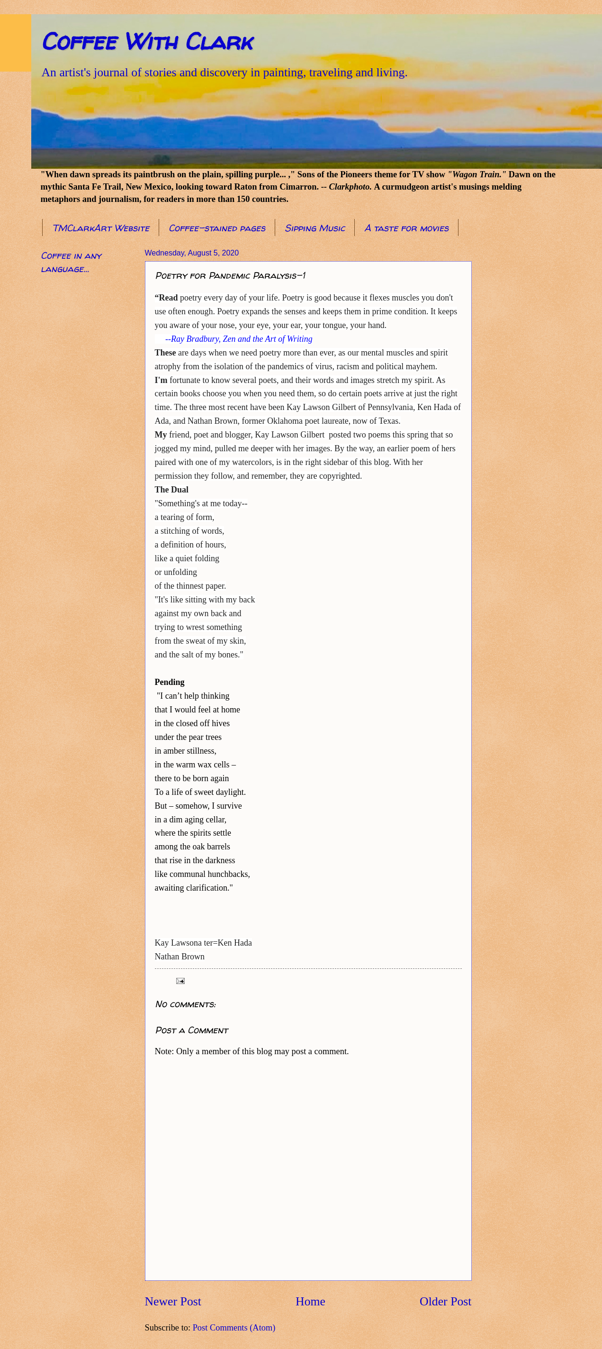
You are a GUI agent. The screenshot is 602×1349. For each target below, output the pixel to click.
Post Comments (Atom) (234, 1327)
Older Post (445, 1301)
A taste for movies (406, 227)
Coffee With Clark (146, 41)
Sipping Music (315, 227)
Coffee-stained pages (217, 227)
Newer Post (173, 1301)
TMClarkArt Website (100, 227)
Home (310, 1301)
